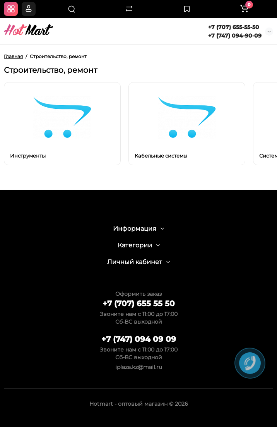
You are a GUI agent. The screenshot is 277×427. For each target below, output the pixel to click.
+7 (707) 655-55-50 (233, 27)
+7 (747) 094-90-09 (235, 35)
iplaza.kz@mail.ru (138, 367)
